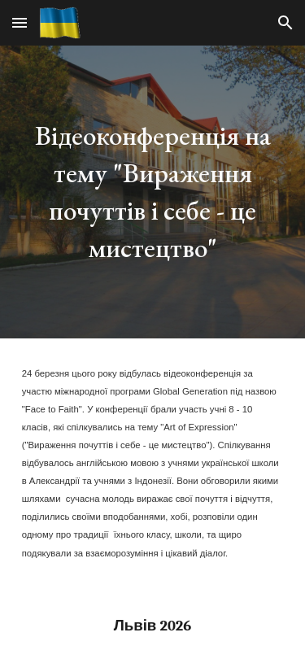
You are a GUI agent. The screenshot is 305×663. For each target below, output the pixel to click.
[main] (152, 192)
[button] (19, 22)
